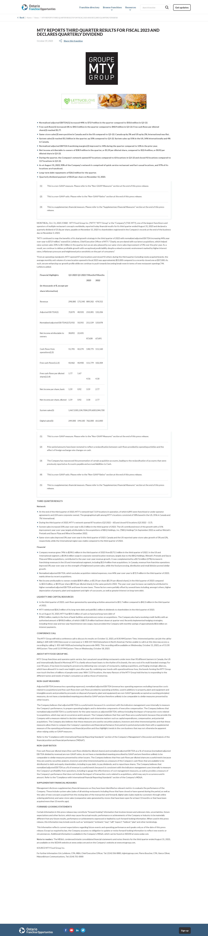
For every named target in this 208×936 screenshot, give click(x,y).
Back (22, 17)
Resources (130, 7)
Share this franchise (73, 41)
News (36, 18)
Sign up (185, 930)
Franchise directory (89, 7)
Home (29, 18)
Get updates (182, 7)
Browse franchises (112, 7)
